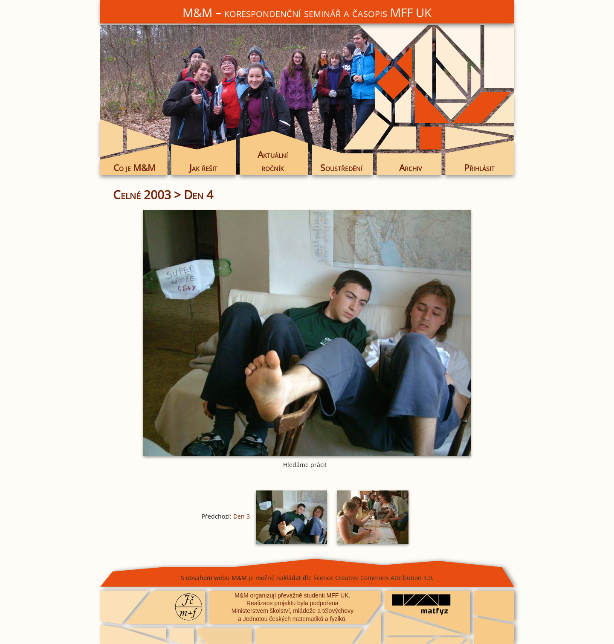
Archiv (410, 168)
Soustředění (341, 168)
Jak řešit (203, 168)
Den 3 (241, 516)
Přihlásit (479, 168)
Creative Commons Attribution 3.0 (383, 578)
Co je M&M (134, 168)
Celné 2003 (142, 194)
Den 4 (198, 194)
